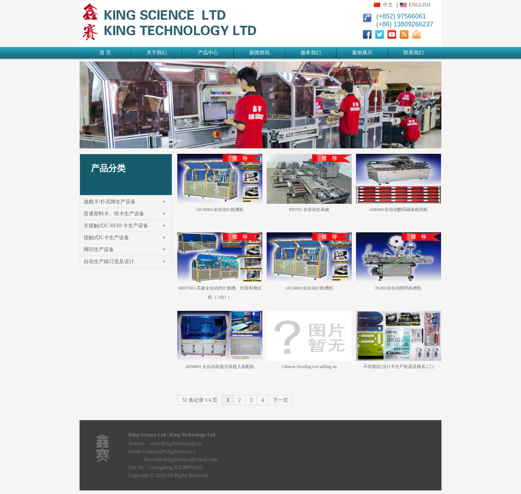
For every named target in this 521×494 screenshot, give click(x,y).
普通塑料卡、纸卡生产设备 (114, 213)
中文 (388, 5)
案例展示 (362, 52)
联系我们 (413, 52)
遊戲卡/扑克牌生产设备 (110, 201)
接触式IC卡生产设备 (106, 237)
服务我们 (311, 52)
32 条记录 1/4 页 (199, 400)
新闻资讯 (259, 52)
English (420, 5)
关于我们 (157, 52)
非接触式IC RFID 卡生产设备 (116, 225)
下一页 (280, 400)
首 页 (105, 52)
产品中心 (208, 52)
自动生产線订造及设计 (109, 261)
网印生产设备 (99, 249)
